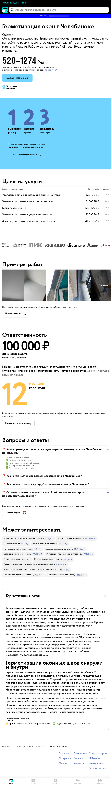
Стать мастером (98, 753)
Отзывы (63, 763)
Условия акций (97, 768)
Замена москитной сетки (44, 543)
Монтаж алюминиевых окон (46, 559)
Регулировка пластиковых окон (18, 549)
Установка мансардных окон (58, 549)
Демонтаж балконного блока (61, 574)
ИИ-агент (94, 758)
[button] (55, 16)
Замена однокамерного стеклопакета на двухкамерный (28, 564)
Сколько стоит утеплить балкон (18, 574)
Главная (6, 746)
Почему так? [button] (50, 70)
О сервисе (65, 758)
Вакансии (79, 758)
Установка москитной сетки (69, 538)
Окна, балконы (23, 746)
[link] (28, 538)
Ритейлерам (96, 763)
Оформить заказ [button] (17, 78)
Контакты (79, 763)
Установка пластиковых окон (17, 554)
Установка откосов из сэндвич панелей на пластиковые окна (31, 569)
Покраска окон (10, 543)
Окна (38, 746)
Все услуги (65, 753)
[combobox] (59, 10)
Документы (80, 753)
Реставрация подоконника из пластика (63, 554)
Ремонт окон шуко (12, 559)
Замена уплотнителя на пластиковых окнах (23, 538)
